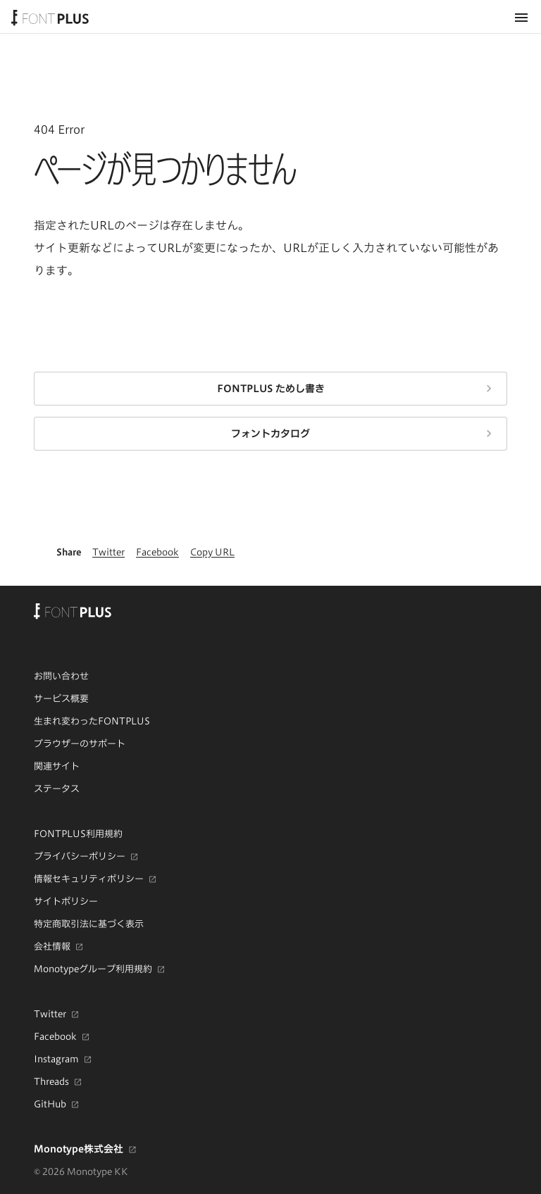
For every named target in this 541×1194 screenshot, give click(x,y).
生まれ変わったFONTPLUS (92, 721)
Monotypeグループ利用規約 (93, 969)
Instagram (56, 1059)
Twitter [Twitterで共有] (108, 552)
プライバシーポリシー (79, 856)
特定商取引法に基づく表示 (89, 924)
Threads (51, 1082)
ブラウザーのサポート (79, 743)
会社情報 (52, 946)
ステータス (57, 788)
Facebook (55, 1037)
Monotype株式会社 (78, 1148)
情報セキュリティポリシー (89, 879)
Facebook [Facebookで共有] (157, 552)
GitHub (50, 1104)
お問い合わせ (61, 676)
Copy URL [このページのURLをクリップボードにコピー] (212, 552)
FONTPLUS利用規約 (78, 834)
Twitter (50, 1014)
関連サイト (57, 766)
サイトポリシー (66, 901)
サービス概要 (61, 698)
